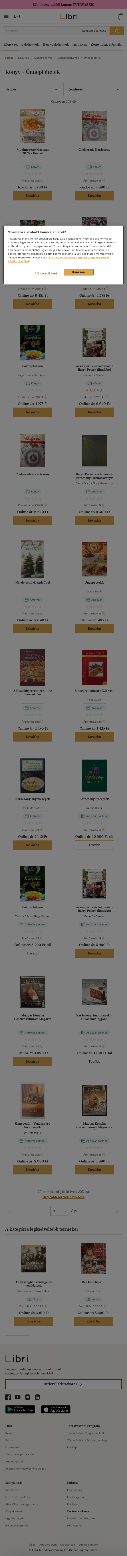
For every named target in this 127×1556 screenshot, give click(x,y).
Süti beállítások (45, 273)
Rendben (78, 272)
